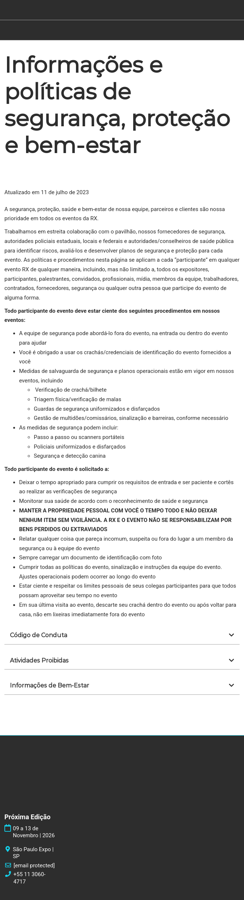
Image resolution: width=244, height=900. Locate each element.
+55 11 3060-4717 (29, 878)
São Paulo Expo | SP (33, 853)
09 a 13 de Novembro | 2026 (34, 832)
